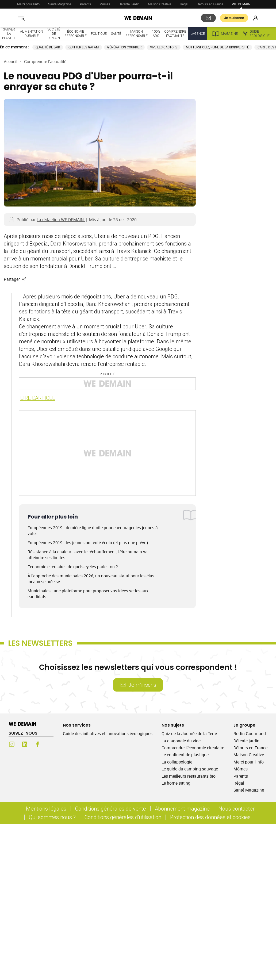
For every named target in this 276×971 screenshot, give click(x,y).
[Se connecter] (255, 18)
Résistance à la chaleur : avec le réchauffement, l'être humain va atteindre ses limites (88, 555)
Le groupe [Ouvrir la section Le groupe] (244, 725)
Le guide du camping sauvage (190, 769)
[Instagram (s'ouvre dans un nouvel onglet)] (12, 744)
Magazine (224, 33)
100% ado (156, 33)
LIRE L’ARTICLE (37, 397)
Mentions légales (46, 808)
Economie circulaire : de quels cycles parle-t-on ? (73, 567)
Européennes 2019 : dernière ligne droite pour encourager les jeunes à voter (93, 530)
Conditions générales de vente (110, 808)
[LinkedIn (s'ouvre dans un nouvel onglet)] (24, 744)
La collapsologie (177, 762)
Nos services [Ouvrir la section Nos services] (77, 725)
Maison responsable (136, 33)
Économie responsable (75, 33)
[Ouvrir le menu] (21, 18)
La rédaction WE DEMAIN (61, 219)
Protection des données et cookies (211, 817)
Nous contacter (236, 808)
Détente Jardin (128, 4)
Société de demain (53, 33)
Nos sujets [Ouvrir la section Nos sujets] (173, 725)
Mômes (104, 4)
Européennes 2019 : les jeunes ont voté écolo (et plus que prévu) (88, 543)
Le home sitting (176, 783)
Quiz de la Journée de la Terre (189, 733)
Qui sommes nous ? (52, 817)
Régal (184, 4)
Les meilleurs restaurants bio (189, 776)
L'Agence (197, 34)
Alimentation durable (31, 33)
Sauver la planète (9, 33)
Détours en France (210, 4)
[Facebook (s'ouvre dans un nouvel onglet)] (37, 744)
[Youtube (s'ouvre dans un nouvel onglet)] (50, 744)
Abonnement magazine (182, 808)
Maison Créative (159, 4)
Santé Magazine (59, 4)
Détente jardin (246, 741)
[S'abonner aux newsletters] (208, 18)
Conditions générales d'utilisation (123, 817)
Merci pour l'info (28, 4)
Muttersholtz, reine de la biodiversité (217, 47)
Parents (85, 4)
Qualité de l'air (48, 47)
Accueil (10, 61)
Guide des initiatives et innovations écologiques (107, 733)
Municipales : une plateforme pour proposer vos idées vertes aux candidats (88, 594)
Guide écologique (256, 33)
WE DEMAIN (241, 4)
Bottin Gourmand (249, 733)
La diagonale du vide (181, 741)
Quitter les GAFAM (83, 47)
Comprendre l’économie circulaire (193, 748)
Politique (99, 34)
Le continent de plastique (185, 755)
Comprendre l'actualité (175, 33)
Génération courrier (124, 47)
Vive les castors (163, 47)
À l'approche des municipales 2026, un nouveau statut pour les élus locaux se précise (91, 579)
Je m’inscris (138, 684)
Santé (116, 34)
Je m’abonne (234, 18)
